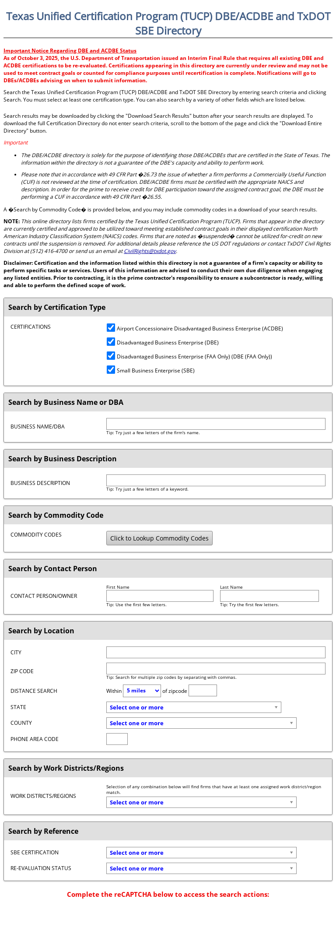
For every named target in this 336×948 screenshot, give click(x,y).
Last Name (231, 587)
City (15, 652)
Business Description (40, 483)
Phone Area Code (34, 739)
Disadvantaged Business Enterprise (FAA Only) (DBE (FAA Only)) (189, 356)
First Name (118, 587)
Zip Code (22, 671)
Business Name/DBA (37, 426)
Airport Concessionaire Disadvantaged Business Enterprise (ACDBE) (195, 328)
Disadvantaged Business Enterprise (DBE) (163, 342)
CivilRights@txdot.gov (150, 251)
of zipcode (174, 690)
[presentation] (168, 920)
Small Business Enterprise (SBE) (151, 370)
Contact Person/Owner (43, 596)
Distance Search (33, 691)
